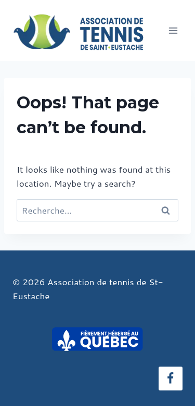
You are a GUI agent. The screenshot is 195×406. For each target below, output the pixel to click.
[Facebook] (171, 378)
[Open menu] (173, 30)
